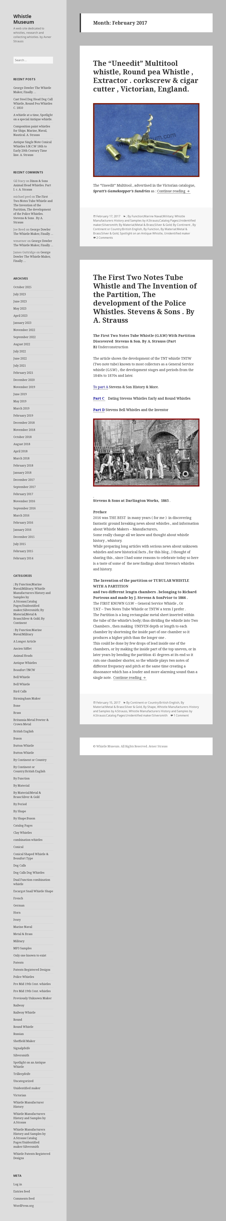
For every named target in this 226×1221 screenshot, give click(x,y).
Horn (17, 913)
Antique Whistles (25, 663)
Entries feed (21, 1191)
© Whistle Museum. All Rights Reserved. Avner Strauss (130, 746)
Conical (18, 847)
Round (17, 1020)
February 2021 (23, 373)
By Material (21, 785)
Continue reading (174, 191)
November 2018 (24, 430)
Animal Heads (22, 656)
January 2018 (22, 473)
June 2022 (20, 358)
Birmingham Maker (27, 698)
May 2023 (19, 308)
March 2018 (21, 458)
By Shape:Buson (24, 818)
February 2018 (23, 465)
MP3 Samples (22, 948)
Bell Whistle (21, 677)
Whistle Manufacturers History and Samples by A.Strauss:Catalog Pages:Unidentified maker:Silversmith (29, 1138)
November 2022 (24, 330)
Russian (18, 1034)
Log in (17, 1184)
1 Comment (181, 715)
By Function (21, 778)
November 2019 (24, 387)
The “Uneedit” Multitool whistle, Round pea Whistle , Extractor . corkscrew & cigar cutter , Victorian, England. (145, 75)
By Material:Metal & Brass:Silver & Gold (138, 705)
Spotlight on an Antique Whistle (141, 233)
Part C (99, 398)
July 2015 (19, 544)
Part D (99, 409)
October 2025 (22, 287)
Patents (18, 962)
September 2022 (24, 337)
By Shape (19, 811)
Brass (17, 713)
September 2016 (24, 508)
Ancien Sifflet (22, 648)
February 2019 (23, 415)
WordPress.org (23, 1206)
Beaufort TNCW (24, 670)
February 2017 (23, 494)
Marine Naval (22, 927)
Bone (16, 706)
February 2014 (23, 558)
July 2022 (19, 351)
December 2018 (24, 423)
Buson (17, 738)
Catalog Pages (22, 825)
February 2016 (23, 523)
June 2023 (20, 301)
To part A (100, 387)
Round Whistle (23, 1027)
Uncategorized (23, 1081)
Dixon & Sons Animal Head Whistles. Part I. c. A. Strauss (32, 185)
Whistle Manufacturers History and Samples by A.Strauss (29, 1118)
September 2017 (24, 487)
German (18, 905)
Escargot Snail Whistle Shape (33, 891)
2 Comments (104, 238)
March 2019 (21, 408)
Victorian (19, 1095)
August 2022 (21, 344)
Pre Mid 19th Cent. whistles (32, 984)
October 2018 (22, 437)
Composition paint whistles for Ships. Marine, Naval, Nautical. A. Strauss (31, 130)
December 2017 (24, 480)
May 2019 (19, 401)
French (18, 898)
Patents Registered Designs (31, 970)
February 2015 (23, 551)
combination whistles (27, 840)
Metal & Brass (22, 934)
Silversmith (21, 1055)
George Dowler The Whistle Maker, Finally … (32, 256)
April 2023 (20, 316)
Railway (18, 1005)
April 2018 (20, 451)
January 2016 (22, 530)
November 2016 (24, 501)
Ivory (17, 920)
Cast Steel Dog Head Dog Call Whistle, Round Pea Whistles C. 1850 (33, 103)
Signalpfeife (21, 1048)
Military (18, 941)
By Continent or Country (30, 760)
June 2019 (20, 394)
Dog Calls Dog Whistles (28, 873)
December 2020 (24, 380)
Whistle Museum (23, 19)
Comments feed (24, 1198)
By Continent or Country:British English (152, 703)
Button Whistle (23, 746)
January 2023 (22, 323)
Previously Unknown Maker (32, 998)
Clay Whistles (22, 833)
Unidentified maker (26, 1088)
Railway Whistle (24, 1012)
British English (23, 731)
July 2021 (19, 366)
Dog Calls (19, 865)
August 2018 (21, 444)
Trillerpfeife (21, 1074)
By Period (20, 804)
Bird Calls (20, 691)
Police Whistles (23, 977)
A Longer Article (24, 641)
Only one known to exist (29, 955)
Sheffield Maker (24, 1041)
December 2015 (24, 537)
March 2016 (21, 515)
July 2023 (19, 294)
